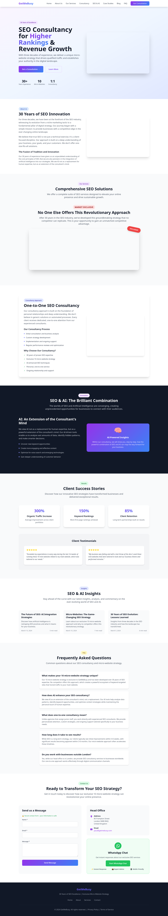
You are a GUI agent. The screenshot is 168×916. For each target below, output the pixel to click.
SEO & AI (96, 3)
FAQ (125, 3)
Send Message (50, 863)
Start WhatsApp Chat (118, 863)
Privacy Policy (93, 909)
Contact (97, 900)
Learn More (53, 69)
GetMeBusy (26, 3)
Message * (26, 841)
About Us (58, 3)
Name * (25, 820)
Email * (24, 831)
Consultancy (84, 3)
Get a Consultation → (31, 69)
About (78, 900)
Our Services (71, 3)
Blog (118, 3)
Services (87, 900)
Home (49, 3)
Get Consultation (140, 3)
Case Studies (108, 3)
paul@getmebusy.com (103, 830)
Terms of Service (107, 909)
